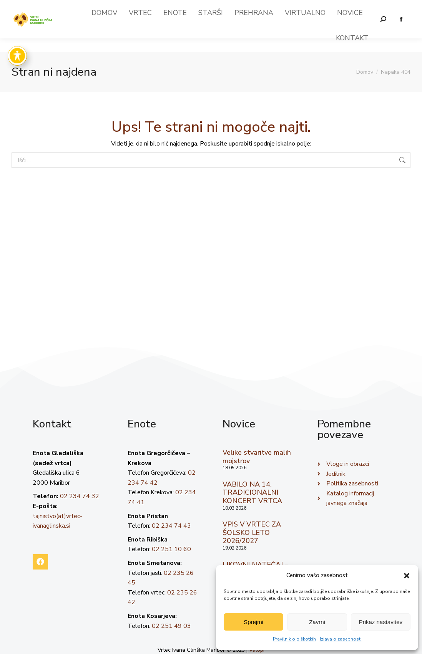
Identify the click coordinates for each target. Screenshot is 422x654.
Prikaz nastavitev (380, 622)
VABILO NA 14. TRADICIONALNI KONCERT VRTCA (252, 492)
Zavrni (317, 622)
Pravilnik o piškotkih (294, 639)
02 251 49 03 (171, 626)
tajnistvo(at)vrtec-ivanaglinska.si (316, 7)
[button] (406, 575)
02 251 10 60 (171, 549)
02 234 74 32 (79, 496)
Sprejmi (253, 622)
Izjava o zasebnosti (341, 639)
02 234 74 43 (171, 526)
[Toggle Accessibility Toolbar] (17, 55)
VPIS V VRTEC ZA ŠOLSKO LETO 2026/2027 (252, 532)
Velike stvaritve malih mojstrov (257, 456)
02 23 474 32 (389, 7)
